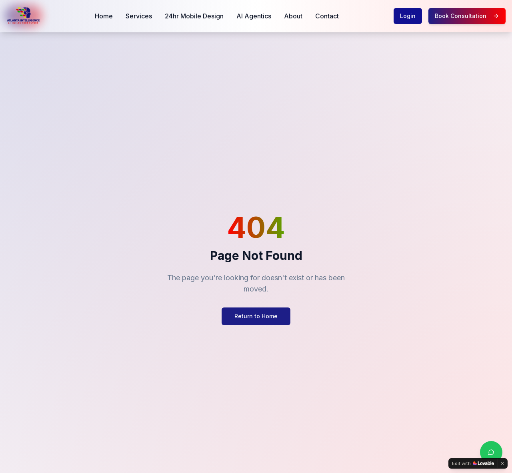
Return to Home (256, 316)
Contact (327, 16)
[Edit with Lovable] (473, 463)
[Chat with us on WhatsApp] (491, 452)
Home (104, 16)
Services (139, 16)
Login (408, 15)
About (293, 16)
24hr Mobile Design (194, 16)
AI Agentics (253, 16)
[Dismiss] (502, 463)
